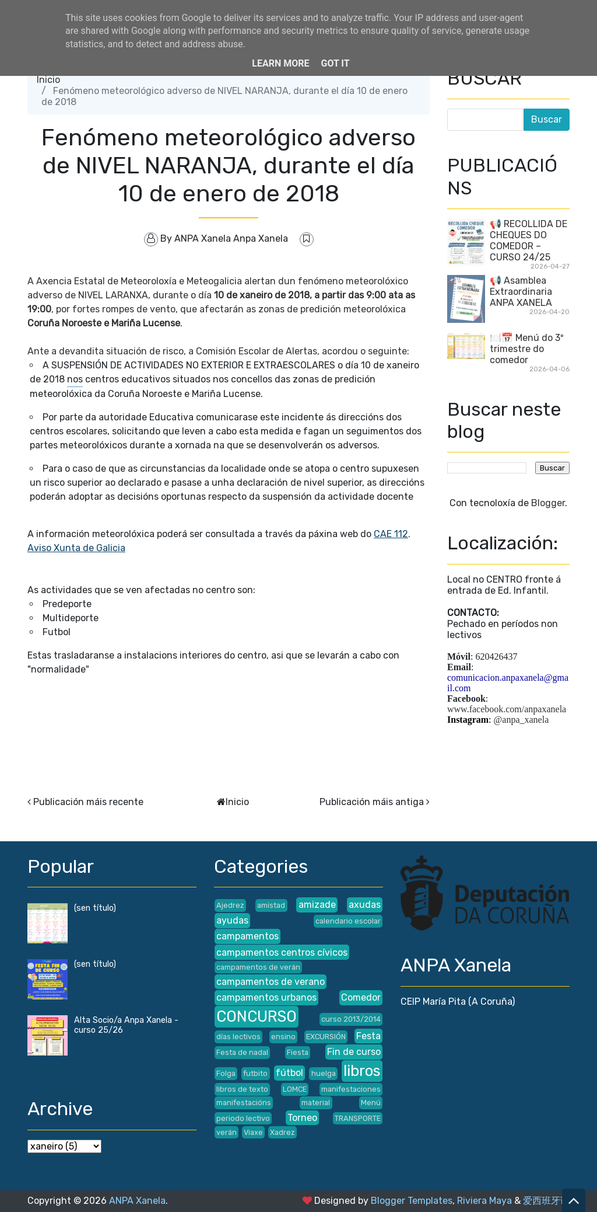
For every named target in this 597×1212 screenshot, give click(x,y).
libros (362, 1070)
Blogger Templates (411, 1200)
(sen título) (95, 908)
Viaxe (253, 1132)
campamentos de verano (270, 981)
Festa (368, 1036)
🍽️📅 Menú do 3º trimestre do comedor (527, 348)
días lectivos (238, 1036)
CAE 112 (391, 533)
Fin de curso (354, 1051)
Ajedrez (230, 905)
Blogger (548, 503)
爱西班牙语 (546, 1200)
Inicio (48, 79)
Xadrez (282, 1132)
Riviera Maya (484, 1200)
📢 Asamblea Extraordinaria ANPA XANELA (521, 291)
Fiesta (297, 1052)
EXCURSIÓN (326, 1036)
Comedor (361, 997)
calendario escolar (348, 921)
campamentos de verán (258, 967)
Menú (371, 1102)
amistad (271, 905)
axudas (365, 904)
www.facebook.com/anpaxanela (506, 709)
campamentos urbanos (266, 997)
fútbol (289, 1072)
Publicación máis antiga (371, 801)
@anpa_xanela (521, 720)
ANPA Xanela (137, 1200)
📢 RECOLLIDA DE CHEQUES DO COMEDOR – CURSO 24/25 (528, 240)
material (315, 1102)
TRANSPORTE (358, 1118)
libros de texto (242, 1089)
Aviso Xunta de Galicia (76, 547)
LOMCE (295, 1089)
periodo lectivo (243, 1118)
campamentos (247, 936)
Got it (335, 63)
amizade (317, 904)
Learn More (280, 63)
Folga (226, 1073)
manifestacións (243, 1102)
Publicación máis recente (88, 801)
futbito (255, 1073)
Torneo (302, 1117)
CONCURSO (256, 1016)
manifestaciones (351, 1089)
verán (226, 1132)
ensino (283, 1036)
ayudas (232, 920)
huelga (323, 1073)
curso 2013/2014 (351, 1019)
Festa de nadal (242, 1052)
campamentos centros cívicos (281, 952)
